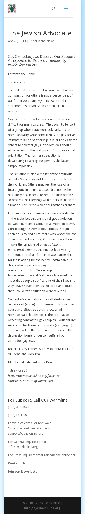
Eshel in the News (41, 41)
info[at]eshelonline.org (42, 508)
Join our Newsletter (23, 471)
